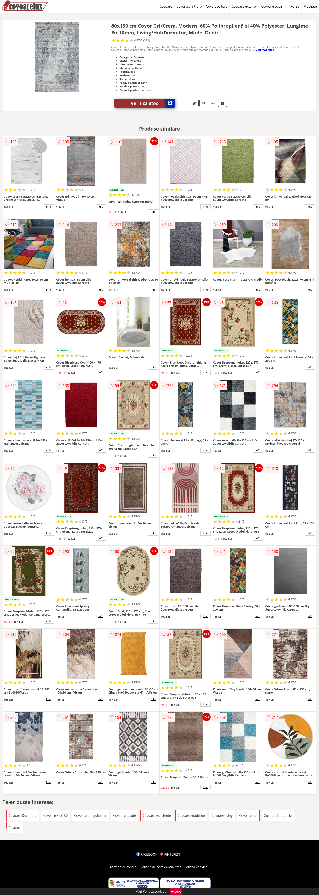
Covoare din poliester (90, 815)
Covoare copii (271, 6)
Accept (176, 891)
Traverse (292, 6)
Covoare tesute (124, 815)
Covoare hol (248, 815)
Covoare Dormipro (23, 815)
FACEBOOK (146, 854)
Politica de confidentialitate (160, 867)
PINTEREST (170, 854)
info (48, 206)
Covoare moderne (191, 815)
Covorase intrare (189, 6)
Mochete (310, 6)
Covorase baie (216, 6)
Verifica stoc (153, 103)
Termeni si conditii (124, 867)
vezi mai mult (265, 50)
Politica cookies (196, 867)
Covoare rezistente (157, 815)
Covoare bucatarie (278, 815)
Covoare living (222, 815)
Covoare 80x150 (55, 815)
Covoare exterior (244, 6)
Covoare (166, 6)
